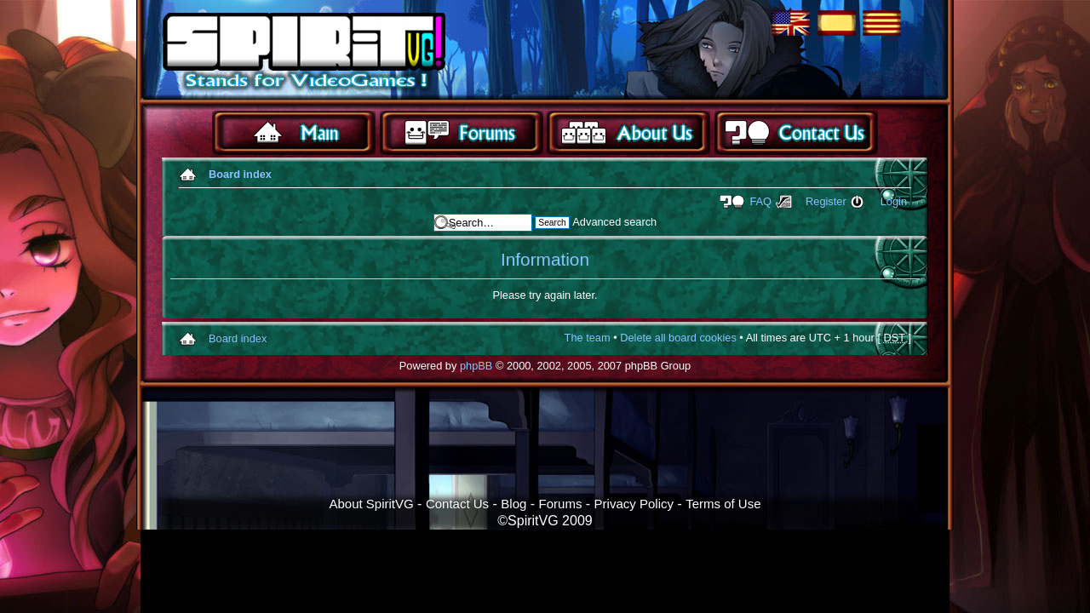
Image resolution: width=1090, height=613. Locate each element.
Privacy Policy (634, 503)
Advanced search (614, 221)
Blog (513, 503)
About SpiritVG (371, 503)
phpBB (476, 365)
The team (588, 337)
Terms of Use (723, 503)
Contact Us (457, 503)
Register (826, 201)
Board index (240, 174)
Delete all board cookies (678, 337)
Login (894, 201)
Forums (560, 503)
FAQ (760, 201)
